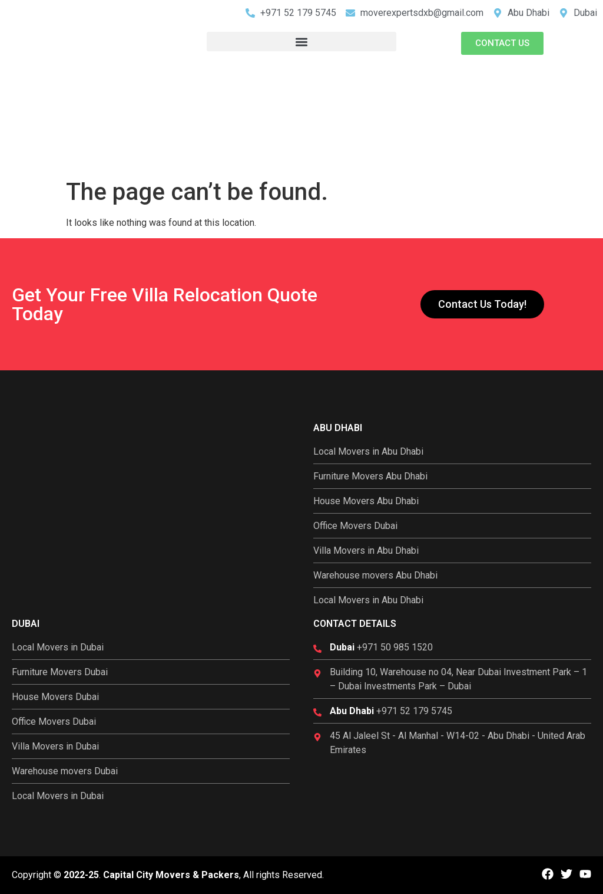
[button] (301, 41)
